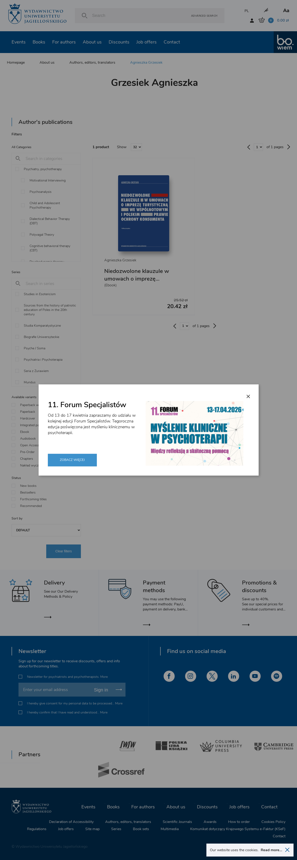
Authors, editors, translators (92, 62)
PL (247, 10)
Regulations (36, 829)
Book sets (141, 829)
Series (116, 829)
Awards (210, 821)
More (104, 677)
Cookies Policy (273, 821)
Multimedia (170, 829)
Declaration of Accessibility (71, 821)
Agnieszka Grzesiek (146, 62)
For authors (64, 42)
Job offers (146, 42)
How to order (239, 821)
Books (39, 42)
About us (92, 42)
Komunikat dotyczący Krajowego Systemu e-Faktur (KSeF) (237, 829)
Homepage (16, 62)
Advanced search (204, 15)
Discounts (119, 42)
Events (19, 42)
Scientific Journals (177, 821)
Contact (172, 42)
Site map (92, 829)
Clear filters (63, 551)
